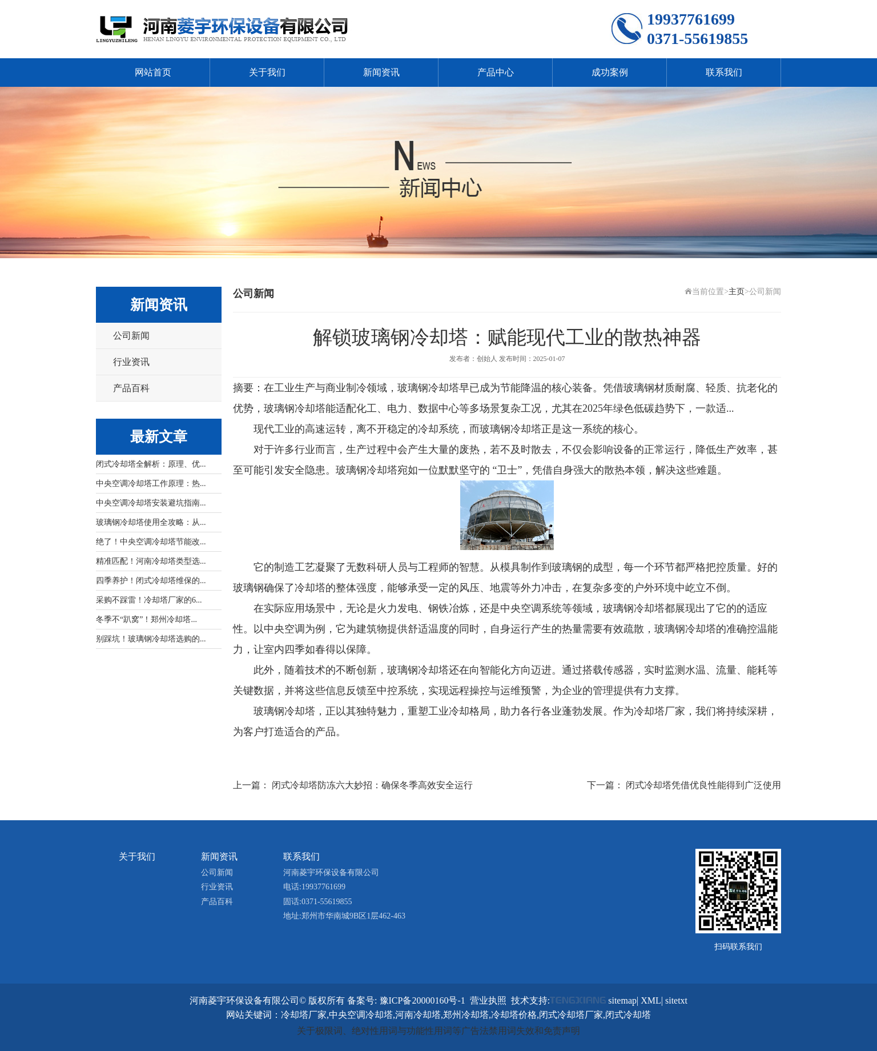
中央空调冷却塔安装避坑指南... (151, 503)
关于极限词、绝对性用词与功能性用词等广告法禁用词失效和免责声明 (438, 1031)
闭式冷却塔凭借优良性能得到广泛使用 (703, 785)
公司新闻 (131, 335)
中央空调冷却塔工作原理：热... (151, 483)
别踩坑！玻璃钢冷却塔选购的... (151, 639)
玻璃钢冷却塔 (510, 429)
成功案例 (610, 72)
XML (651, 1000)
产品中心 (495, 72)
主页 (737, 291)
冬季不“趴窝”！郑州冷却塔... (146, 619)
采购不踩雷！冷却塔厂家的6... (149, 600)
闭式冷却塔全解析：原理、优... (151, 464)
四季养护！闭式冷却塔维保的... (151, 580)
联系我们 (724, 72)
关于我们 (267, 72)
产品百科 (131, 388)
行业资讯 (131, 362)
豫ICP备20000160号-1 (422, 1000)
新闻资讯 (381, 72)
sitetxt (676, 1000)
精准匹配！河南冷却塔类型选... (151, 561)
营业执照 (488, 1000)
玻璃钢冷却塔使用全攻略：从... (151, 522)
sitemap (622, 1000)
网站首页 (153, 72)
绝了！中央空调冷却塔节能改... (151, 541)
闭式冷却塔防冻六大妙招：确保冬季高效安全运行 (372, 785)
